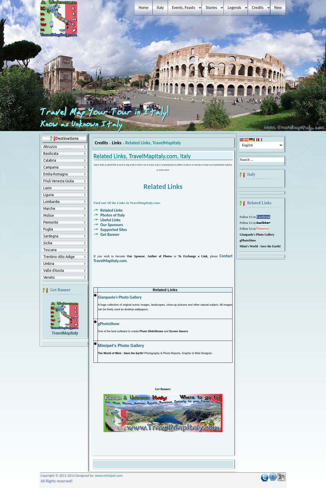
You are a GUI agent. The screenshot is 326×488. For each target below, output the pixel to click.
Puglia (48, 229)
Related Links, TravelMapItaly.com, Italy (142, 156)
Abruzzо (50, 147)
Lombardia (51, 202)
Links (116, 143)
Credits (258, 7)
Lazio (47, 188)
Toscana (50, 250)
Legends (234, 7)
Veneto (49, 277)
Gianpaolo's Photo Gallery (120, 297)
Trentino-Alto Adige (59, 257)
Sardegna (50, 236)
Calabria (49, 160)
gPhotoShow (108, 323)
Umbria (48, 264)
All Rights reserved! (56, 481)
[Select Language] (261, 145)
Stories (211, 7)
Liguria (48, 195)
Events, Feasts (183, 7)
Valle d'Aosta (53, 270)
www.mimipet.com (109, 475)
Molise (48, 215)
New (278, 7)
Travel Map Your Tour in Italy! (105, 112)
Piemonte (50, 222)
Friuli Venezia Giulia (58, 181)
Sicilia (47, 243)
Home (143, 7)
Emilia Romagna (55, 174)
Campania (51, 167)
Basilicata (50, 153)
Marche (49, 209)
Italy (160, 7)
